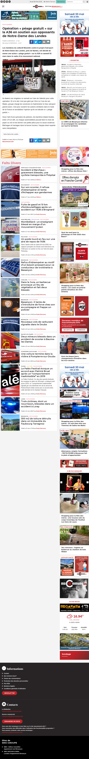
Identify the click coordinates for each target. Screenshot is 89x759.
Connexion (81, 330)
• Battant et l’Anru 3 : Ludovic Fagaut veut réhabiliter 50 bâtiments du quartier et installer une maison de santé (74, 74)
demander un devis (12, 721)
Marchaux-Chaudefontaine (31, 167)
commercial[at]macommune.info (12, 716)
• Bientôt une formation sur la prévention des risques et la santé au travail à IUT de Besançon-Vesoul (73, 89)
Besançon (24, 260)
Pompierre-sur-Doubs (29, 351)
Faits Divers (7, 24)
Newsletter (9, 693)
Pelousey (24, 236)
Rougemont (25, 185)
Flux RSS (7, 683)
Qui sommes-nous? (10, 676)
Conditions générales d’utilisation (15, 688)
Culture (29, 366)
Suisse (23, 366)
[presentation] (61, 482)
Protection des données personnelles (16, 681)
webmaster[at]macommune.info (12, 732)
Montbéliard (26, 219)
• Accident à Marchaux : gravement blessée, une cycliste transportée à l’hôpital (72, 66)
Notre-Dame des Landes (10, 134)
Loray (23, 399)
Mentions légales (9, 686)
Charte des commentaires (12, 678)
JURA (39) (24, 280)
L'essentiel (74, 60)
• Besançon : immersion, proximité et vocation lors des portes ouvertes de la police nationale (73, 82)
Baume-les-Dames (27, 334)
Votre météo (74, 602)
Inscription (67, 330)
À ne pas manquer (74, 471)
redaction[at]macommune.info (11, 711)
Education (35, 219)
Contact (6, 673)
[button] (84, 2)
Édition (48, 6)
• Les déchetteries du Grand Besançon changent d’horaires (73, 95)
